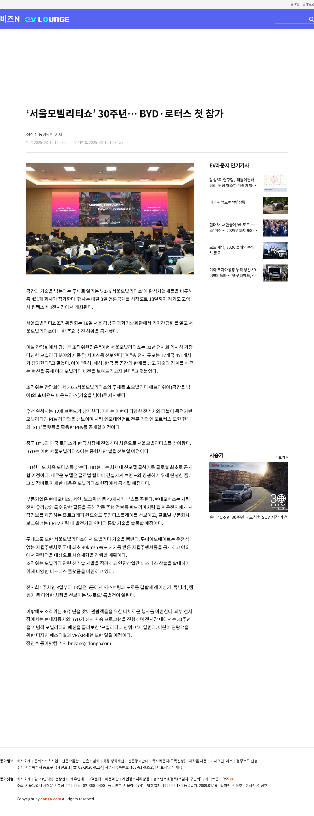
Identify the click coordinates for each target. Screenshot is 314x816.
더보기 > (282, 457)
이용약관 (112, 779)
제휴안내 (77, 779)
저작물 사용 (198, 761)
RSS (227, 779)
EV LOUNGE (47, 19)
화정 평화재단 (113, 761)
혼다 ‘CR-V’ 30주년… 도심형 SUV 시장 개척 (248, 517)
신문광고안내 (138, 761)
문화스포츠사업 (46, 761)
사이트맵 (212, 779)
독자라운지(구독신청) (168, 761)
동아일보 (308, 4)
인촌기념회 (90, 761)
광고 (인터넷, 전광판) (50, 779)
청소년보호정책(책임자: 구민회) (177, 779)
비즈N (10, 19)
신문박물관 (70, 761)
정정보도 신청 (246, 761)
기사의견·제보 (221, 761)
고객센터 (94, 779)
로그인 (294, 4)
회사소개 (24, 761)
